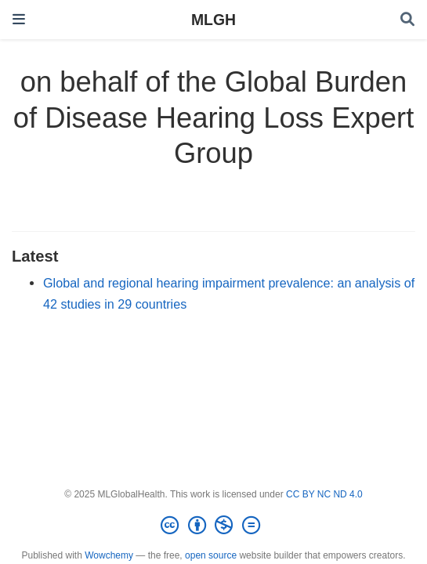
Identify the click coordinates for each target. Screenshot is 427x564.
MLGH (213, 19)
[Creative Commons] (213, 525)
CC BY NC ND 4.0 (324, 494)
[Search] (407, 20)
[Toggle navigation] (19, 19)
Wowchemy (109, 555)
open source (211, 555)
